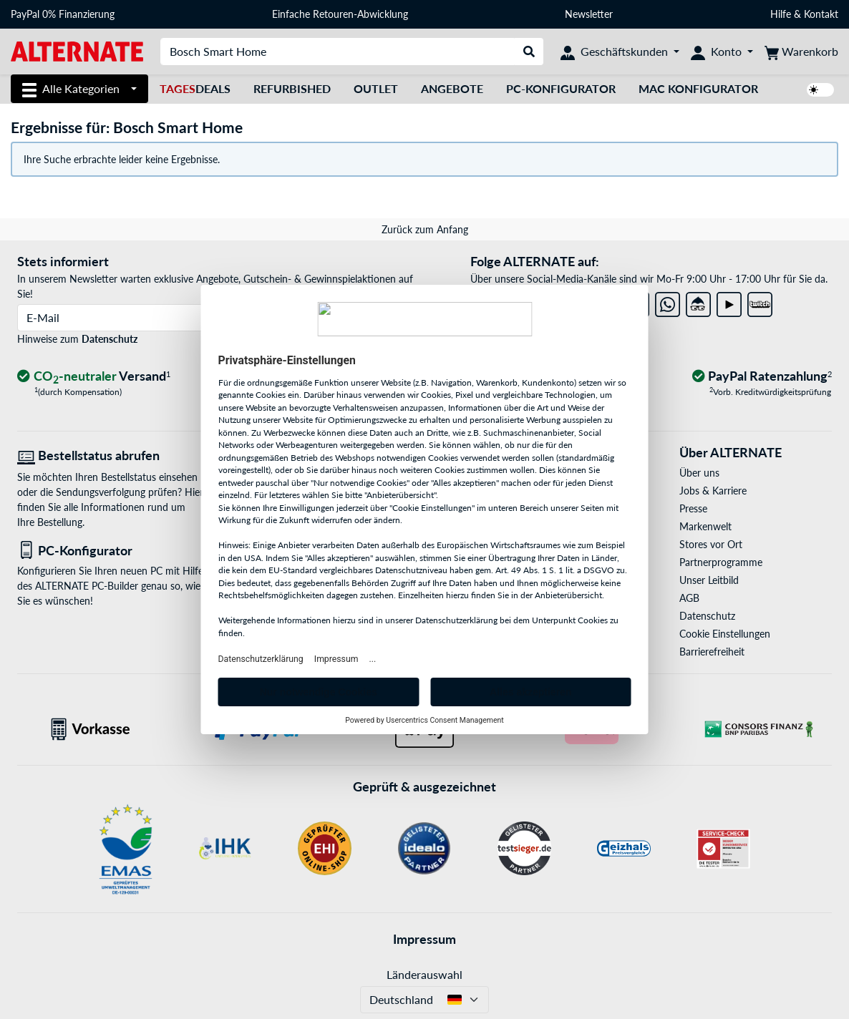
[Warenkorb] (801, 51)
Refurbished (292, 88)
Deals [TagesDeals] (195, 88)
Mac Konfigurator (698, 88)
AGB (689, 598)
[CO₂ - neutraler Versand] (93, 377)
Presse (693, 508)
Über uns (699, 473)
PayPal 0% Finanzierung (63, 14)
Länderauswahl (424, 974)
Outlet (376, 88)
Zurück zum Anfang (425, 229)
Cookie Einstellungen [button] (724, 634)
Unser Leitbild (709, 580)
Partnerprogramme (720, 562)
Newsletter (589, 14)
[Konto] (722, 51)
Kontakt (821, 14)
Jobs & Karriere (713, 490)
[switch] (820, 90)
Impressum (424, 939)
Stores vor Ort (710, 544)
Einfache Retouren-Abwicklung (340, 14)
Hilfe (780, 14)
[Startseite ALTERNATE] (77, 50)
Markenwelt (705, 526)
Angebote (452, 88)
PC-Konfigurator (561, 88)
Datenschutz (109, 339)
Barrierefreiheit (711, 651)
